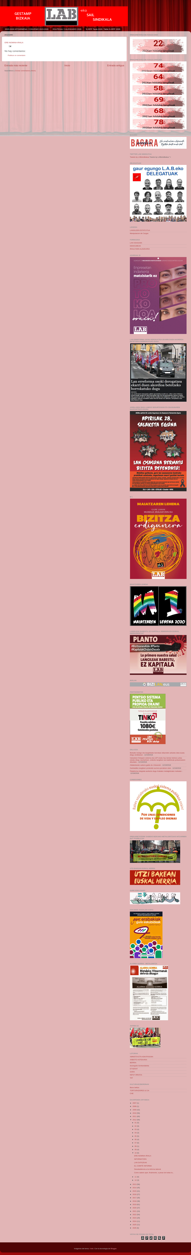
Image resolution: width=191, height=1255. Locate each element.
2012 (135, 1120)
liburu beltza (134, 1087)
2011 (135, 1116)
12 (136, 1180)
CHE (132, 1093)
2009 (135, 1110)
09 (136, 1150)
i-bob (91, 1249)
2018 (135, 1201)
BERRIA (133, 1063)
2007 (135, 1103)
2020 (135, 1208)
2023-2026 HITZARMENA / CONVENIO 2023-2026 (26, 29)
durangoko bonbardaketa (139, 1066)
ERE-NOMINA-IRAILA (14, 43)
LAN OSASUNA (136, 243)
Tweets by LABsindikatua (139, 157)
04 (136, 1133)
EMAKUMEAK (135, 246)
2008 (135, 1106)
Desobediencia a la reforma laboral (147, 1169)
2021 (135, 1211)
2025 (135, 1225)
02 (136, 1126)
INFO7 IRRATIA (136, 1075)
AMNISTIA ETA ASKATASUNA (141, 1057)
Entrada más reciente (15, 65)
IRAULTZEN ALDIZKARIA (140, 249)
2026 (135, 1228)
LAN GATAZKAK (140, 1163)
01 (136, 1123)
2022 (135, 1214)
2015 (135, 1191)
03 (136, 1129)
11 (136, 1177)
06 (136, 1139)
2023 (135, 1218)
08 (136, 1146)
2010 (135, 1113)
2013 (135, 1184)
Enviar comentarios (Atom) (25, 71)
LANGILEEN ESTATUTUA (140, 230)
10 (136, 1153)
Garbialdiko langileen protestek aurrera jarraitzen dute (150, 768)
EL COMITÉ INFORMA (143, 1166)
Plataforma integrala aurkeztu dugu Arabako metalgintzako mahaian (156, 771)
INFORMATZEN (140, 1159)
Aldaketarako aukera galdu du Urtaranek (145, 765)
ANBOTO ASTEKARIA (138, 1060)
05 (136, 1136)
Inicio (67, 65)
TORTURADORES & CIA (139, 1090)
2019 (135, 1204)
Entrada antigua (115, 65)
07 (136, 1143)
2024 (135, 1221)
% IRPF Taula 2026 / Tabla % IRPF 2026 (103, 29)
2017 (135, 1198)
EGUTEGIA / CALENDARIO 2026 (67, 29)
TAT (131, 1078)
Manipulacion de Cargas (139, 233)
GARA (132, 1072)
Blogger (114, 1249)
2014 (135, 1188)
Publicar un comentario (16, 55)
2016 (135, 1194)
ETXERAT (134, 1069)
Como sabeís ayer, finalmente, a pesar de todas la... (154, 1173)
